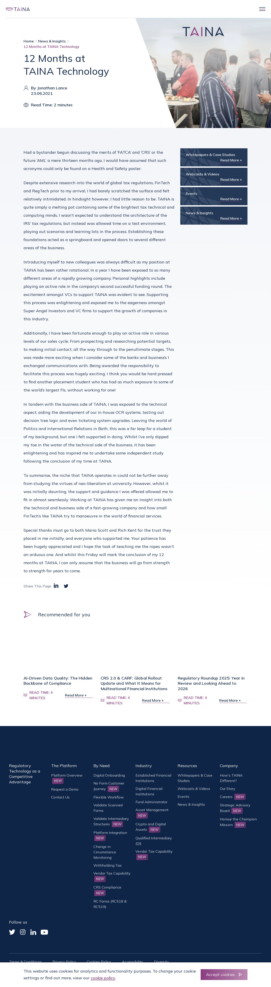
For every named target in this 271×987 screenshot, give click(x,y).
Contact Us (60, 797)
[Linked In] (33, 932)
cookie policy (103, 977)
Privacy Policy (64, 961)
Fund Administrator (151, 802)
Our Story (227, 788)
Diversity (161, 961)
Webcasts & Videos (194, 788)
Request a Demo (64, 789)
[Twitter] (12, 932)
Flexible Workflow (108, 797)
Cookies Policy (99, 961)
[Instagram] (23, 932)
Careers (233, 796)
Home (29, 41)
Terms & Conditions (25, 961)
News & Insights (52, 41)
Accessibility (132, 961)
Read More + (231, 160)
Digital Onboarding (109, 775)
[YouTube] (44, 932)
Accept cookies (220, 974)
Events (183, 796)
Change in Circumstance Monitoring (104, 852)
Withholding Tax (107, 865)
